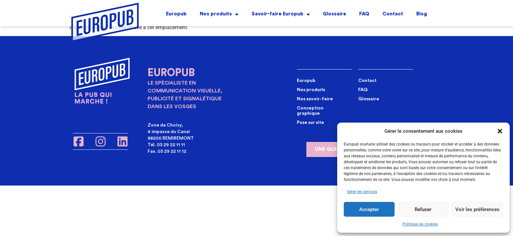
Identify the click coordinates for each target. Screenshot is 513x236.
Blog (421, 13)
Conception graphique (310, 111)
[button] (500, 131)
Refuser (423, 209)
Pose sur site (310, 122)
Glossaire (334, 13)
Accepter (369, 209)
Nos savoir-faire (315, 99)
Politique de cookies (420, 224)
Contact (392, 13)
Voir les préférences (477, 209)
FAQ (364, 13)
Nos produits (219, 13)
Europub (176, 13)
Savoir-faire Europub (281, 13)
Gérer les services (362, 191)
